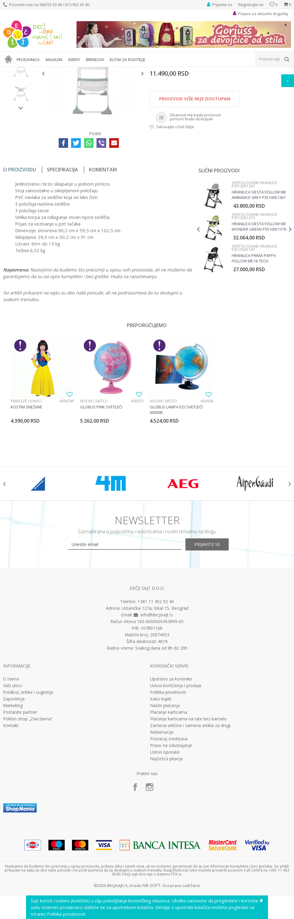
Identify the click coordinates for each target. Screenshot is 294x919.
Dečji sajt (10, 70)
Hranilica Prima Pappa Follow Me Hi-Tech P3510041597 (253, 328)
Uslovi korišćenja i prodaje (175, 761)
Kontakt (10, 801)
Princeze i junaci (26, 471)
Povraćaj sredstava (169, 815)
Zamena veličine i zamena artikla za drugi (190, 801)
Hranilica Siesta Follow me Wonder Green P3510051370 (258, 297)
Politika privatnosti (168, 768)
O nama (11, 755)
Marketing (13, 781)
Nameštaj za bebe (85, 70)
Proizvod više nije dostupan (194, 170)
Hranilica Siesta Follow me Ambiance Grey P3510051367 (258, 265)
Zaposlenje (14, 775)
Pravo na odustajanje (171, 821)
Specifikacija (62, 240)
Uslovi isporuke (165, 828)
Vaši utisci (12, 761)
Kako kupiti (161, 775)
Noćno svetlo (94, 471)
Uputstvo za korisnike (171, 755)
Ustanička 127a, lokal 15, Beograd (155, 684)
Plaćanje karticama (168, 788)
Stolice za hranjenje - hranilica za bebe (138, 70)
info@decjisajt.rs (157, 691)
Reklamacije (162, 808)
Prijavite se (213, 621)
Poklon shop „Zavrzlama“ (28, 795)
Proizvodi (31, 70)
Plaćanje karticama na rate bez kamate (188, 795)
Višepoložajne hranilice (195, 70)
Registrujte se (250, 4)
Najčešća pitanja (166, 835)
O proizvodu (19, 240)
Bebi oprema (54, 70)
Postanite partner (20, 788)
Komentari (103, 240)
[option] (21, 115)
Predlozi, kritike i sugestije (28, 768)
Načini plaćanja (165, 781)
